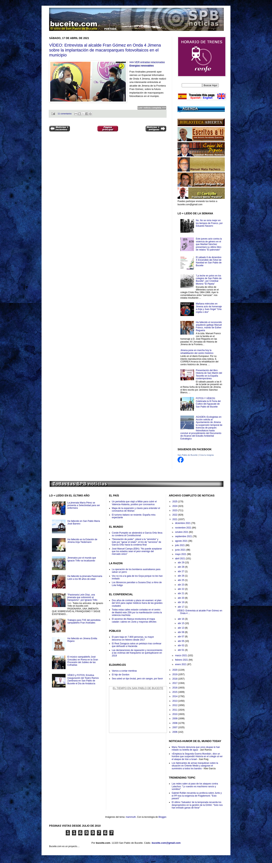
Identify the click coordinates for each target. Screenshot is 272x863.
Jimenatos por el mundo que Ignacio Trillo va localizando (81, 559)
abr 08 (181, 632)
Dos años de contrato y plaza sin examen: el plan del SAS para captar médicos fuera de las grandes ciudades (137, 603)
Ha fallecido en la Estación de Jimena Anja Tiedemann (82, 540)
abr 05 (181, 641)
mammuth (131, 817)
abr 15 (181, 623)
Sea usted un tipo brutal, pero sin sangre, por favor (137, 678)
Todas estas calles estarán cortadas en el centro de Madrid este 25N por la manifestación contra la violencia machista (137, 612)
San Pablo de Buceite (188, 455)
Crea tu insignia (206, 455)
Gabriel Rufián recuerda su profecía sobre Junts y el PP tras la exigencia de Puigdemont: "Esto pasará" (197, 796)
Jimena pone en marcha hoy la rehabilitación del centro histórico (196, 351)
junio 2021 (180, 550)
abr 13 (181, 628)
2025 (175, 501)
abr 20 (181, 598)
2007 (175, 727)
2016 (175, 687)
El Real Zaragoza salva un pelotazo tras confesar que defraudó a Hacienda (136, 645)
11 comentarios (65, 113)
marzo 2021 (181, 655)
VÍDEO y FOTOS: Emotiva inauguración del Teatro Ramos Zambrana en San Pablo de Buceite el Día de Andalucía (83, 679)
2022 (175, 514)
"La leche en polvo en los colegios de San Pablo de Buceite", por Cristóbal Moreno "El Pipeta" (209, 279)
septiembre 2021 (184, 536)
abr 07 (181, 636)
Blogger (162, 817)
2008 (175, 723)
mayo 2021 (181, 554)
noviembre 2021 (183, 527)
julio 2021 (180, 545)
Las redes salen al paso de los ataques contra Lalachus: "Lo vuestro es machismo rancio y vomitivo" (195, 786)
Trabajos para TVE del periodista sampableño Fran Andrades (83, 621)
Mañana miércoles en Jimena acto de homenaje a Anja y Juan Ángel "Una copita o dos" (209, 307)
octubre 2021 (182, 532)
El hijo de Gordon (120, 674)
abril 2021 (180, 558)
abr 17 (181, 607)
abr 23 (181, 584)
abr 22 (181, 589)
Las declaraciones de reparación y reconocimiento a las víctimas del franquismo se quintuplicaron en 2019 (137, 653)
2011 (175, 710)
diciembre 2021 (183, 523)
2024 (175, 506)
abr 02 (181, 645)
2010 (175, 714)
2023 (175, 510)
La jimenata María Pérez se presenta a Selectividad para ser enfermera (83, 505)
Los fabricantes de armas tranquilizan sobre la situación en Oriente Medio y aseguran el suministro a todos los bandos (195, 766)
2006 (175, 732)
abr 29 (181, 562)
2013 (175, 701)
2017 (175, 683)
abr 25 (181, 580)
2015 (175, 692)
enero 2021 (181, 664)
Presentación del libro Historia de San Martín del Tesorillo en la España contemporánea (209, 374)
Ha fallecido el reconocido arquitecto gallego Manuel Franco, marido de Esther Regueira (209, 326)
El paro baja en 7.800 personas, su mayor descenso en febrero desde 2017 (133, 638)
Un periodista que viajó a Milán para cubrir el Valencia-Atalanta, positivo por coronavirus (134, 503)
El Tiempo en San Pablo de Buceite (138, 688)
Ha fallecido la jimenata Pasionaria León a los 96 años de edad (84, 577)
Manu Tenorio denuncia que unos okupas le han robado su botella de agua (196, 748)
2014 (175, 696)
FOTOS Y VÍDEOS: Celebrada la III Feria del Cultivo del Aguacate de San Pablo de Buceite (208, 402)
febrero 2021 (182, 660)
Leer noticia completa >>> (152, 107)
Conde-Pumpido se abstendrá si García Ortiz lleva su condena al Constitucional (137, 534)
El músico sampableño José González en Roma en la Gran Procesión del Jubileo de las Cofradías (82, 660)
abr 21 (181, 593)
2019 (175, 674)
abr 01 (181, 650)
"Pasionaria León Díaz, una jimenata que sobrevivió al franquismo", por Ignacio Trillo (82, 597)
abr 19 (181, 602)
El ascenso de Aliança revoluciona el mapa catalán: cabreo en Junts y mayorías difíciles (134, 620)
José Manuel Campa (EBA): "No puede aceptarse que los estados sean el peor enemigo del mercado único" (137, 551)
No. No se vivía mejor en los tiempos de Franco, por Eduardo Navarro (209, 223)
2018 (175, 678)
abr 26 (181, 575)
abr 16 (181, 619)
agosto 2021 (181, 541)
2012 (175, 705)
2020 (175, 670)
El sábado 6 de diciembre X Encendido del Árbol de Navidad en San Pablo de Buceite (209, 261)
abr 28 (181, 567)
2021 (175, 519)
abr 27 (181, 571)
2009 (175, 718)
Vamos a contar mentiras (124, 670)
